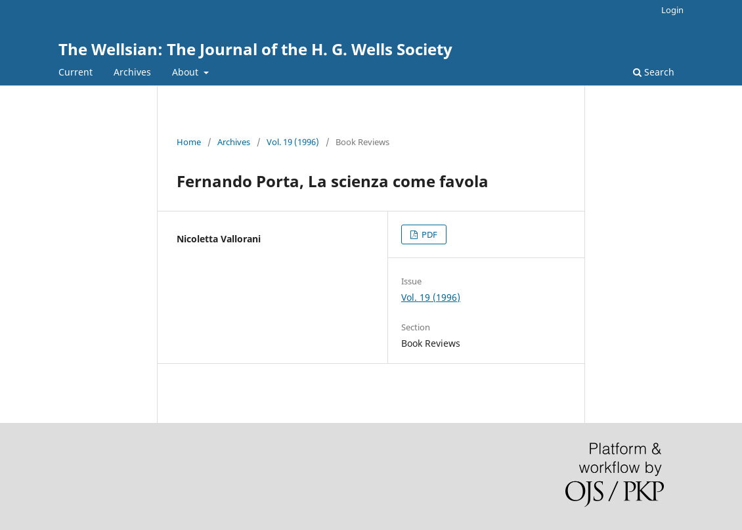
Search (653, 72)
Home (189, 142)
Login (672, 10)
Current (75, 72)
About (186, 72)
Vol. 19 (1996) (293, 142)
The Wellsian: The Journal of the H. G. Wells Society (255, 49)
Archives (132, 72)
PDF (428, 234)
